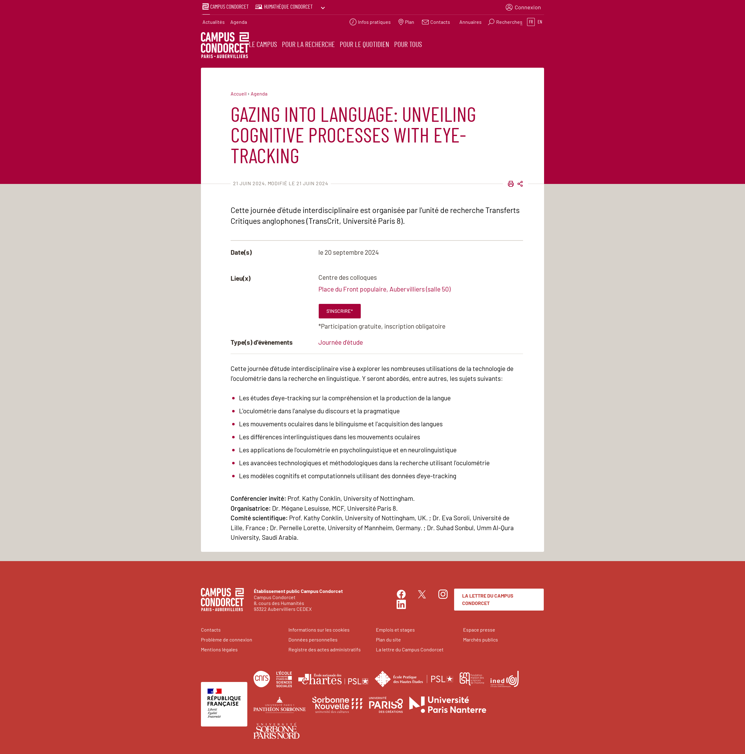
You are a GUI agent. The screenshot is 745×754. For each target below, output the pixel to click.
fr (531, 20)
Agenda (238, 20)
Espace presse (479, 629)
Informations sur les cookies (319, 629)
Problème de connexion (226, 639)
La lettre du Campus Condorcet (487, 598)
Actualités (213, 20)
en (540, 20)
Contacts (211, 629)
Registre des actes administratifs (324, 649)
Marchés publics (480, 639)
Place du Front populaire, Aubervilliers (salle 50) (384, 288)
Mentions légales (219, 649)
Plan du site (388, 639)
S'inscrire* (339, 310)
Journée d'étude (340, 341)
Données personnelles (313, 639)
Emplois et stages (395, 629)
